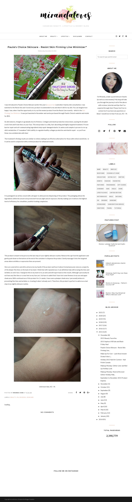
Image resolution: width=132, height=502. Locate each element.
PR (18, 397)
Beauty (13, 397)
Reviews (23, 397)
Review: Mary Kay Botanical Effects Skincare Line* (115, 293)
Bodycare (100, 173)
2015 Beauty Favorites (108, 338)
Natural (119, 196)
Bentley (114, 169)
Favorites (116, 181)
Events (99, 181)
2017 (100, 325)
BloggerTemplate (29, 499)
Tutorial (117, 208)
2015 (100, 332)
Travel (109, 208)
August (103, 394)
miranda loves (14, 499)
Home (120, 188)
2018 (100, 322)
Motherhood (102, 196)
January (103, 416)
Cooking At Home (113, 173)
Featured (100, 185)
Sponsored (101, 204)
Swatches (100, 208)
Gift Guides (122, 185)
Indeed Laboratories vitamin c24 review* (115, 264)
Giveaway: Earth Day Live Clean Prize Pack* (117, 274)
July (102, 397)
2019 (100, 319)
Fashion (107, 181)
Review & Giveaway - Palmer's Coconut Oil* (116, 283)
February (104, 413)
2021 (100, 312)
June (102, 400)
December (104, 335)
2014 (100, 419)
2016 (100, 329)
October (103, 387)
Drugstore (101, 177)
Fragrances (111, 185)
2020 (100, 316)
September (104, 390)
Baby (99, 169)
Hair (107, 188)
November (104, 384)
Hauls (114, 188)
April (102, 406)
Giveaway (100, 188)
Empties (121, 177)
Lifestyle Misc (102, 192)
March (103, 410)
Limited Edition (115, 192)
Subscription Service (116, 204)
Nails (111, 196)
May (102, 403)
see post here (51, 105)
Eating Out (112, 177)
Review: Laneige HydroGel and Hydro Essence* (112, 244)
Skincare (30, 397)
